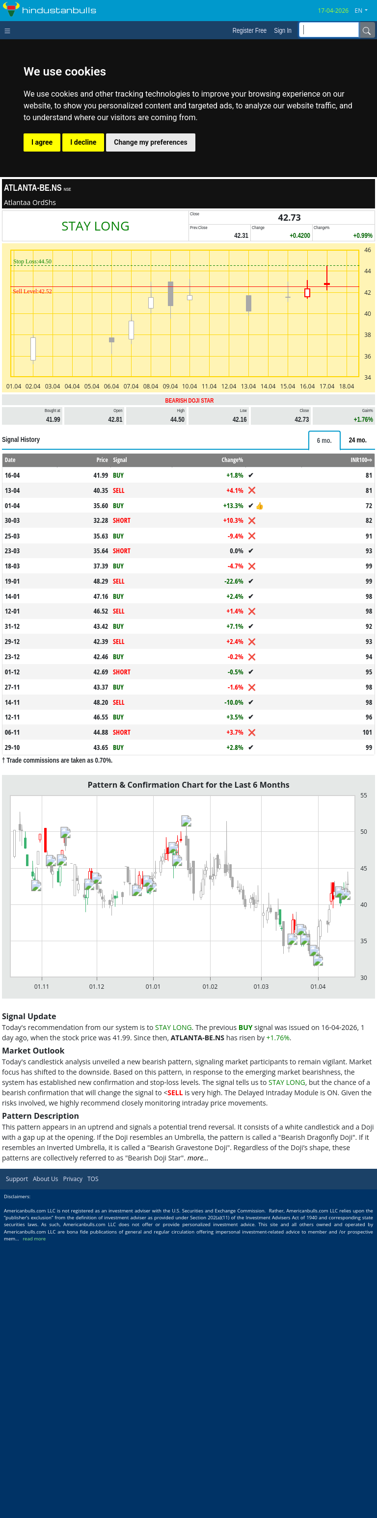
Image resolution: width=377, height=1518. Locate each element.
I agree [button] (42, 142)
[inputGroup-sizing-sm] (329, 29)
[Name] (366, 30)
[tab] (324, 440)
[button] (365, 10)
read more (34, 1238)
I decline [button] (83, 142)
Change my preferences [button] (150, 142)
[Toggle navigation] (9, 30)
